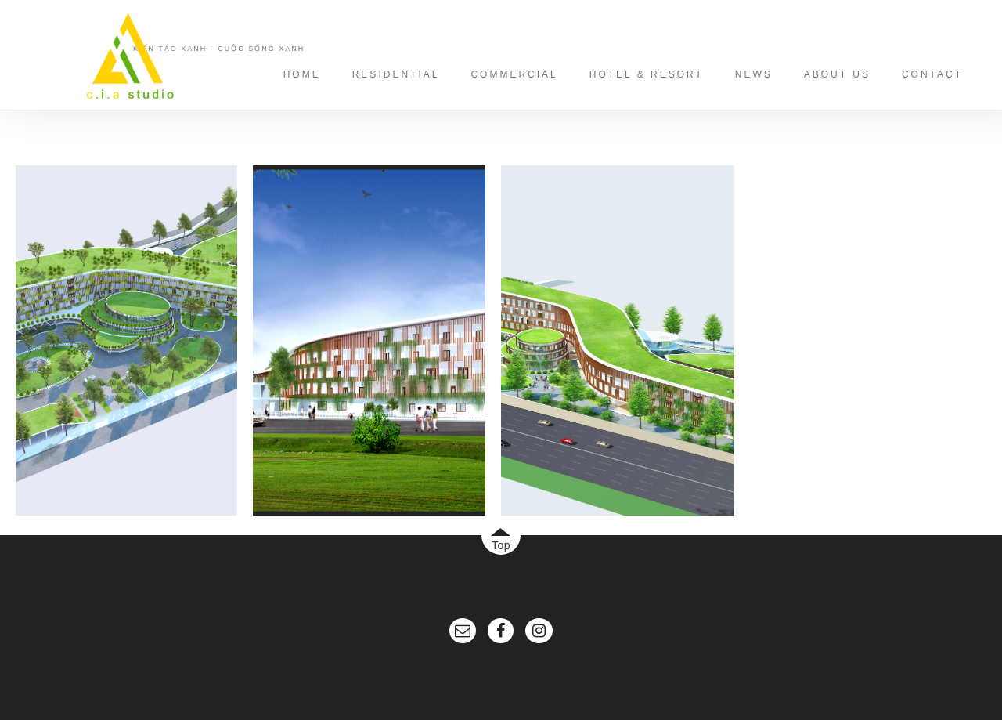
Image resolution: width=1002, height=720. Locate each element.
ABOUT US (837, 74)
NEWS (754, 74)
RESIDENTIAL (396, 74)
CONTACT (932, 74)
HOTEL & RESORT (646, 74)
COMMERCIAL (513, 74)
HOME (302, 74)
